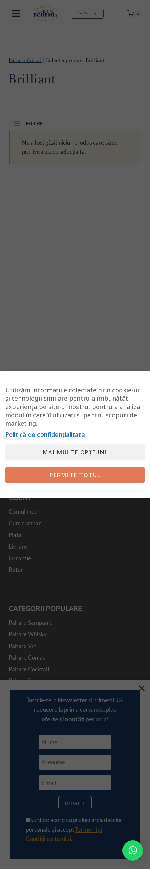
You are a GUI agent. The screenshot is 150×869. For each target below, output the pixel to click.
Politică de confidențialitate (45, 435)
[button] (132, 850)
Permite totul (75, 475)
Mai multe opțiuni (75, 452)
